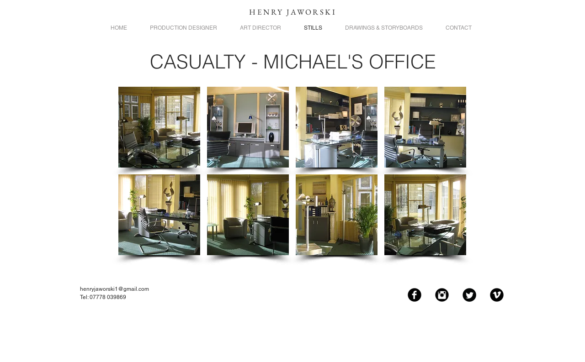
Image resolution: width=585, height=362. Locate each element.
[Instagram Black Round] (442, 295)
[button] (159, 127)
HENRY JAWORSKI (292, 12)
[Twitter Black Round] (469, 295)
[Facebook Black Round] (414, 295)
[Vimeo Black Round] (497, 295)
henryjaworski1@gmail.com (114, 289)
